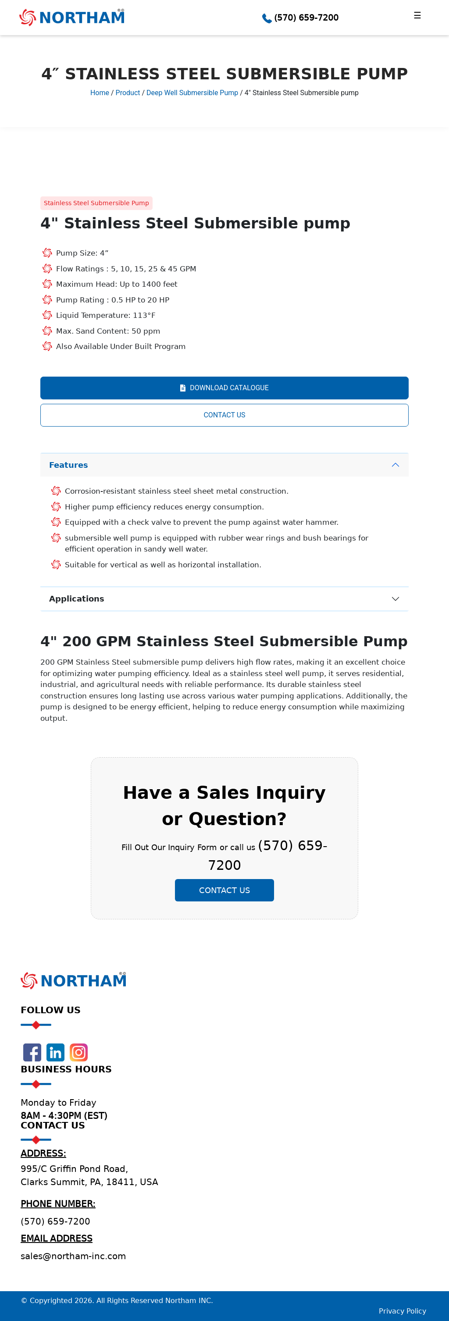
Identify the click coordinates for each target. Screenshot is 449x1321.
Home (99, 93)
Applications (76, 598)
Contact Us (224, 890)
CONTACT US (224, 415)
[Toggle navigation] (417, 17)
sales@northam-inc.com (73, 1256)
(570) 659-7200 (306, 17)
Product (128, 93)
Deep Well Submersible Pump (192, 93)
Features (68, 465)
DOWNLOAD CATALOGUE (224, 388)
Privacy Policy (402, 1311)
